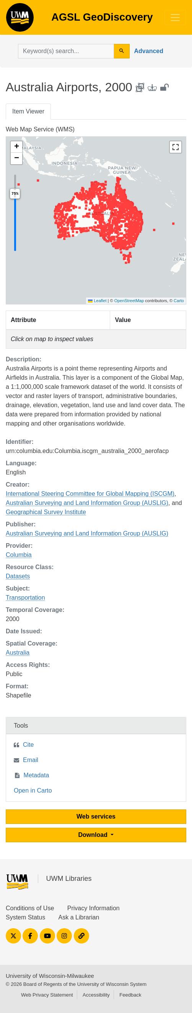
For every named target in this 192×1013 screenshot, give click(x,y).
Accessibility (96, 995)
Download (93, 835)
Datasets (18, 576)
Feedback (130, 995)
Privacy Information (93, 908)
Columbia (19, 555)
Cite (28, 744)
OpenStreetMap (129, 300)
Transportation (25, 597)
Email (30, 760)
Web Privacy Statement (47, 995)
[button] (16, 147)
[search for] (66, 51)
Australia (17, 652)
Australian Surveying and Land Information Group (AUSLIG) (87, 503)
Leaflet (97, 300)
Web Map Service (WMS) (40, 129)
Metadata (36, 775)
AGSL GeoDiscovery (20, 19)
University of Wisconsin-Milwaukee (50, 976)
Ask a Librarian (79, 917)
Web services (96, 816)
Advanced (148, 51)
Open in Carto (33, 790)
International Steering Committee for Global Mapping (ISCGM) (90, 493)
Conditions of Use (30, 908)
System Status (25, 917)
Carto (179, 300)
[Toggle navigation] (175, 17)
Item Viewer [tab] (28, 111)
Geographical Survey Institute (46, 512)
